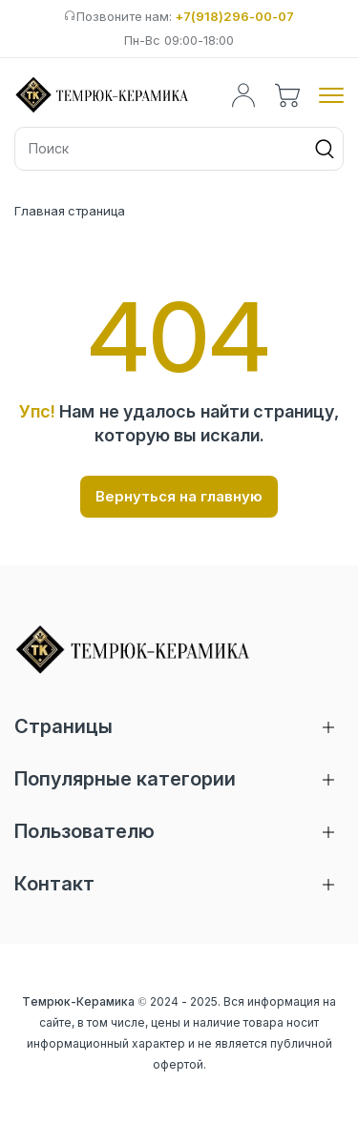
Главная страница (69, 210)
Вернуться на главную (179, 496)
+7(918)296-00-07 (234, 16)
